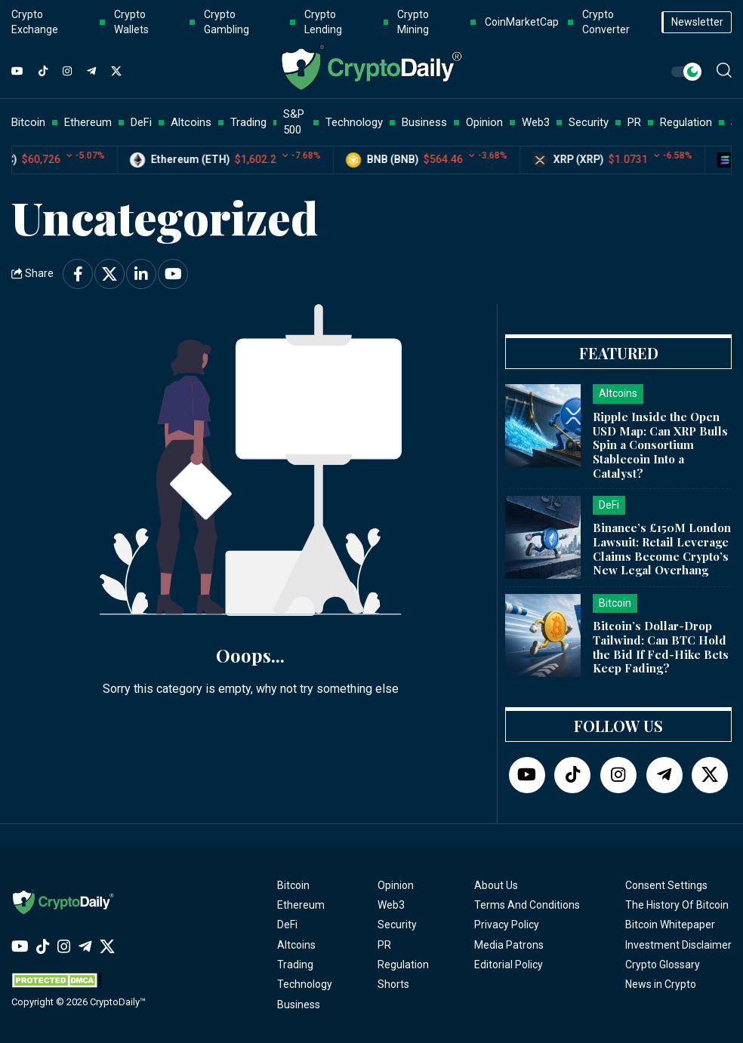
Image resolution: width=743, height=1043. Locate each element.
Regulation (403, 964)
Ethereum (301, 905)
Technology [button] (354, 122)
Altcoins (296, 945)
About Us (496, 885)
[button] (724, 70)
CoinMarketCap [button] (522, 22)
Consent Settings (666, 885)
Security (397, 924)
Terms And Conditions (527, 905)
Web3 (391, 905)
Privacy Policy (506, 924)
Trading (295, 964)
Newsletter (697, 22)
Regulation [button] (686, 122)
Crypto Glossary (662, 964)
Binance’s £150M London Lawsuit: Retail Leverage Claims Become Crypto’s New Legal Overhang (662, 548)
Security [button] (589, 122)
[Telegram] (91, 71)
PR (384, 945)
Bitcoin (293, 885)
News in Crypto (660, 984)
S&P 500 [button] (293, 122)
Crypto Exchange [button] (34, 21)
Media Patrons (509, 945)
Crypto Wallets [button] (131, 21)
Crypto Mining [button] (413, 21)
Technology (304, 984)
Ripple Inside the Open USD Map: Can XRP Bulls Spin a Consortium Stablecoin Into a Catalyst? (660, 445)
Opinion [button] (484, 122)
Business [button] (424, 122)
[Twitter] (116, 71)
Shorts (393, 984)
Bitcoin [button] (28, 122)
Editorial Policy (508, 964)
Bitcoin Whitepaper (670, 924)
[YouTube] (17, 71)
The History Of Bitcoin (677, 905)
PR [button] (634, 122)
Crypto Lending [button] (323, 21)
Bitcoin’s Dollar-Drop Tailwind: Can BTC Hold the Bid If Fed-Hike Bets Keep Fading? (661, 646)
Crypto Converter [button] (606, 21)
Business (298, 1004)
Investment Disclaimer (678, 945)
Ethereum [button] (88, 122)
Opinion (396, 885)
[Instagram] (67, 71)
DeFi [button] (141, 122)
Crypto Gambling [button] (226, 21)
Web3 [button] (536, 122)
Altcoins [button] (191, 122)
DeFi (287, 924)
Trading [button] (248, 122)
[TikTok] (43, 71)
